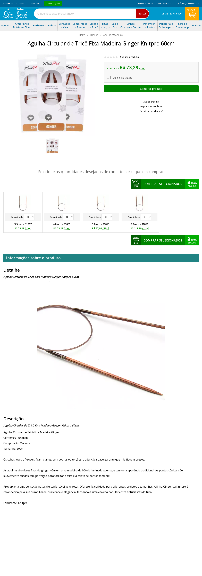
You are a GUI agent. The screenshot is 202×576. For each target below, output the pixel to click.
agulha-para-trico (113, 35)
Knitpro (94, 35)
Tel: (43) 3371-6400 (171, 13)
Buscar (142, 13)
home (82, 35)
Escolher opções (151, 88)
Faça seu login (190, 3)
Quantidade (23, 217)
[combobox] (91, 14)
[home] (15, 18)
